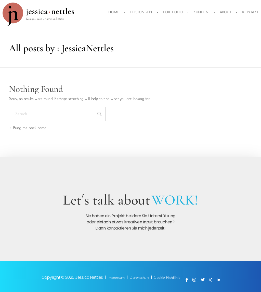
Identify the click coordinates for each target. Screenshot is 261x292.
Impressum (116, 278)
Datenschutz (139, 278)
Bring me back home (27, 128)
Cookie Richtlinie (167, 278)
